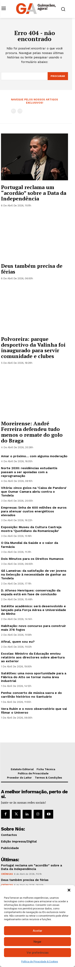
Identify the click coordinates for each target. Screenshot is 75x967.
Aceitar (37, 931)
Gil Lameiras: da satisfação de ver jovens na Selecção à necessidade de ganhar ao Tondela (33, 574)
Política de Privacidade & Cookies (39, 961)
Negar (37, 941)
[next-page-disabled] (19, 111)
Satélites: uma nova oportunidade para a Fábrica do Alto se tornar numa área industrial (33, 677)
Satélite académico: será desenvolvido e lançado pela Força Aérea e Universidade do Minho (33, 610)
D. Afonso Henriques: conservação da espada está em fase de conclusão (30, 592)
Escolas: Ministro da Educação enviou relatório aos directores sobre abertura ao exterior (33, 657)
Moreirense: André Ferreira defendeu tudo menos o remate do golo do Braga (32, 432)
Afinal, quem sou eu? (18, 641)
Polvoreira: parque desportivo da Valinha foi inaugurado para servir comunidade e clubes (33, 347)
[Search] (58, 76)
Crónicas (7, 874)
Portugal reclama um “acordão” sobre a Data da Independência (33, 193)
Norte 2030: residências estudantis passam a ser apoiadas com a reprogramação (29, 472)
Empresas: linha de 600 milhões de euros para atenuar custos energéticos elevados (34, 511)
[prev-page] (13, 111)
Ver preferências (38, 952)
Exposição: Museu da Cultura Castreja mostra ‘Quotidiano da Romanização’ (31, 529)
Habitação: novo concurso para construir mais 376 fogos (33, 628)
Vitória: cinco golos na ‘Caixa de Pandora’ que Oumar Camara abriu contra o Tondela (34, 491)
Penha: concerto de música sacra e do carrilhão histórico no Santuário (31, 694)
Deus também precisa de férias (31, 268)
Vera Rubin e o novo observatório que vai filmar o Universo (34, 710)
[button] (69, 890)
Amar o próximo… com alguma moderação (34, 456)
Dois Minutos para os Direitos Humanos (32, 559)
